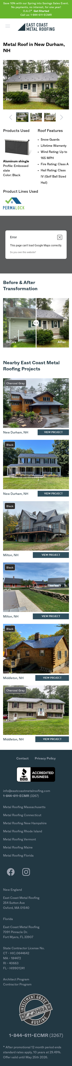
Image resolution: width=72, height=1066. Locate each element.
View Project (53, 432)
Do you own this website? (23, 252)
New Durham (49, 44)
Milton (7, 555)
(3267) (21, 796)
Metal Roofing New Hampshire (25, 823)
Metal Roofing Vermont (19, 839)
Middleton (10, 678)
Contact (22, 758)
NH (7, 50)
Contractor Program (17, 984)
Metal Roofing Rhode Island (22, 831)
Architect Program (16, 979)
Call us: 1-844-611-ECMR (36, 15)
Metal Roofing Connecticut (22, 815)
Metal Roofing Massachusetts (24, 807)
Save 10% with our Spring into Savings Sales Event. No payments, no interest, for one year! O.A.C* (36, 7)
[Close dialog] (59, 237)
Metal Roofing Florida (18, 855)
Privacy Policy (45, 758)
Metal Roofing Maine (18, 847)
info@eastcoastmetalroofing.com (26, 791)
